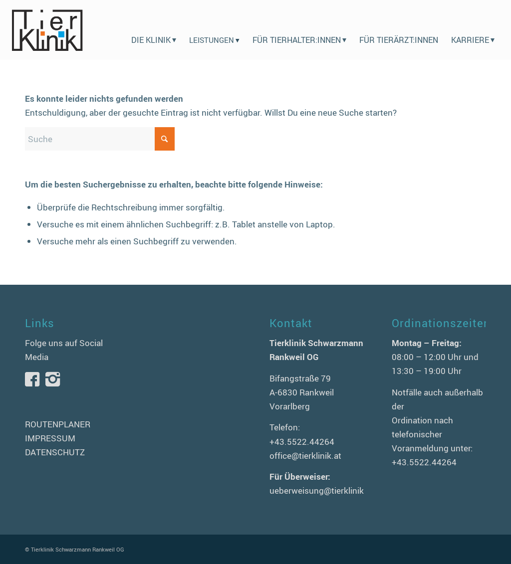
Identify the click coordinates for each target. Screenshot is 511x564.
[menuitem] (154, 30)
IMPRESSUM (50, 438)
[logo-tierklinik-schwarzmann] (46, 30)
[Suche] (100, 139)
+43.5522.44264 (301, 441)
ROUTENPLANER (57, 424)
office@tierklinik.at (305, 455)
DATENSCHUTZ (55, 452)
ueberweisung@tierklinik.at (321, 490)
